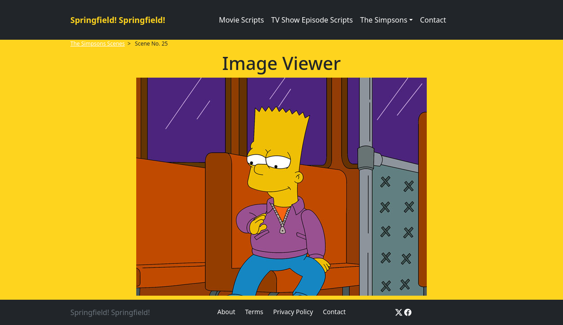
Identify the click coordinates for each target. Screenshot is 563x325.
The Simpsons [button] (383, 20)
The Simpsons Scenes (97, 43)
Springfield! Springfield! (117, 19)
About (226, 311)
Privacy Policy (293, 311)
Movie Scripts (241, 20)
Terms (254, 311)
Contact (433, 20)
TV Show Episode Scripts (312, 20)
